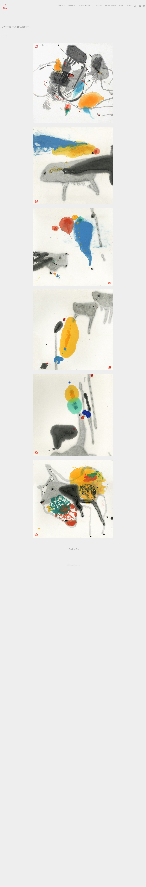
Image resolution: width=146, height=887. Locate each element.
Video (121, 6)
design (99, 6)
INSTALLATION (110, 6)
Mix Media (72, 6)
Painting (61, 6)
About (129, 6)
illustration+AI (86, 6)
